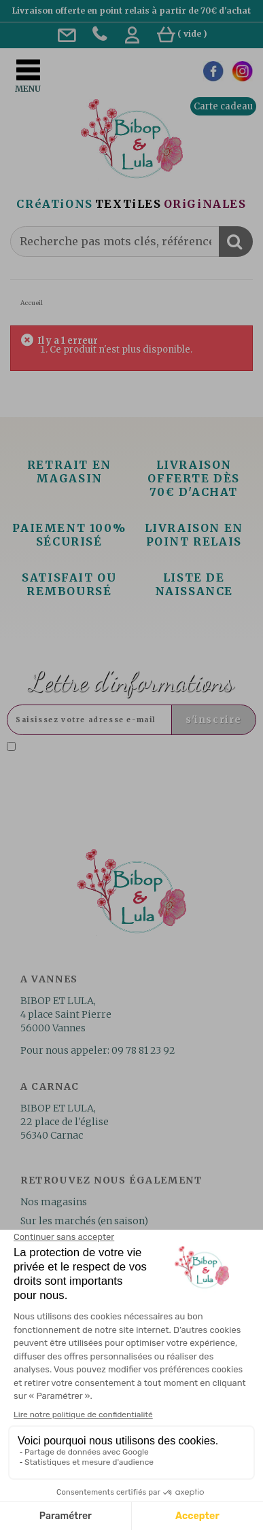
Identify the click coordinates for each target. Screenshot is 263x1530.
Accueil (31, 302)
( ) (182, 34)
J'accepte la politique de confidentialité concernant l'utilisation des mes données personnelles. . (125, 758)
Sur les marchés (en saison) (84, 1221)
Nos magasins (53, 1202)
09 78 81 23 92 (143, 1050)
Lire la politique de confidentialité (119, 763)
